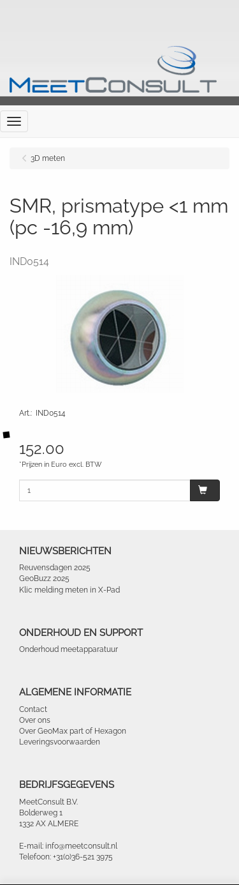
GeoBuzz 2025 (44, 578)
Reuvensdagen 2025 (55, 567)
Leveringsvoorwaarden (59, 742)
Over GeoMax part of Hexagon (72, 731)
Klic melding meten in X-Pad (69, 590)
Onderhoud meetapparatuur (68, 649)
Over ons (34, 720)
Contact (33, 709)
